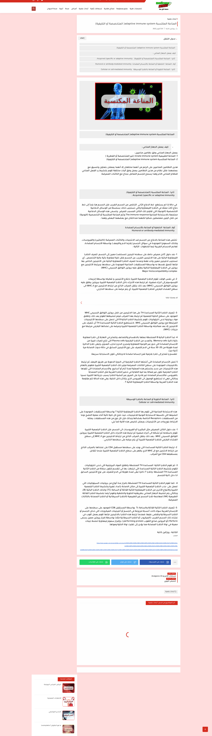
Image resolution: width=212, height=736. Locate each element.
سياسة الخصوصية (119, 2)
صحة (67, 9)
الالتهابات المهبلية (54, 39)
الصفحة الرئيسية (169, 708)
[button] (155, 562)
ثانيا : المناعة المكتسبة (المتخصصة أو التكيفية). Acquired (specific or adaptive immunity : (136, 59)
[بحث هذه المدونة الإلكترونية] (59, 680)
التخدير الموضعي (55, 52)
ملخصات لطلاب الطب (135, 2)
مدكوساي (158, 732)
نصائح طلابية (109, 9)
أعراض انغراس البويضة (52, 25)
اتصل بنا (101, 2)
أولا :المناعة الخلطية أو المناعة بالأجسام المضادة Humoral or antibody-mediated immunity (135, 64)
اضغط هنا (121, 679)
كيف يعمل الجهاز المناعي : (164, 54)
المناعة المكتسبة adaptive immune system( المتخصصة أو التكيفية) (146, 48)
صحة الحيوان (52, 9)
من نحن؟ (108, 2)
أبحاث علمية (83, 9)
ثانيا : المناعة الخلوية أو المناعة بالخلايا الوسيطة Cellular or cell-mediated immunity (138, 70)
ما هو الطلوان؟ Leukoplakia (51, 66)
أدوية (61, 9)
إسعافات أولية (96, 9)
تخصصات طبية (136, 9)
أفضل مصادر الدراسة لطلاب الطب (154, 679)
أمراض (74, 9)
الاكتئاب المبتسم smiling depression (153, 695)
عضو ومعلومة (122, 9)
